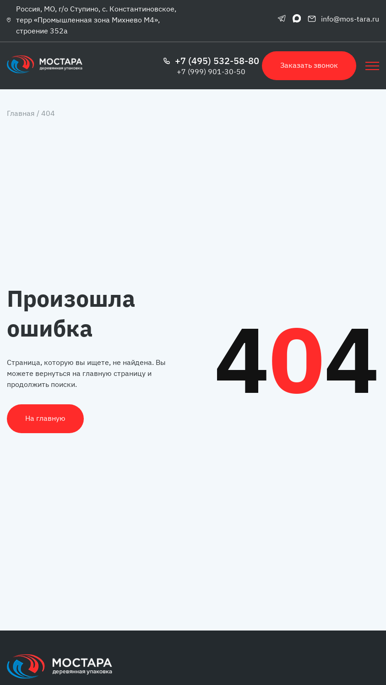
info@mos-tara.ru (343, 18)
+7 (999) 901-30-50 (211, 71)
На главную (45, 418)
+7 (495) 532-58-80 (211, 61)
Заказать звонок (309, 65)
